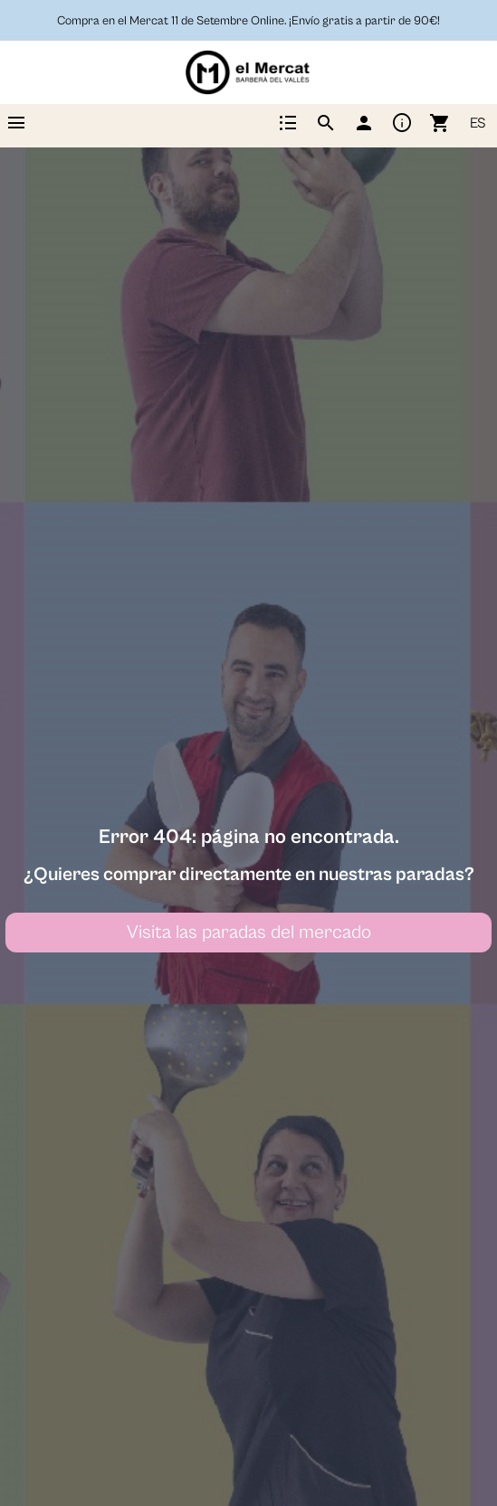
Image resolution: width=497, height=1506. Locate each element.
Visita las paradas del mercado (249, 932)
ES (478, 123)
